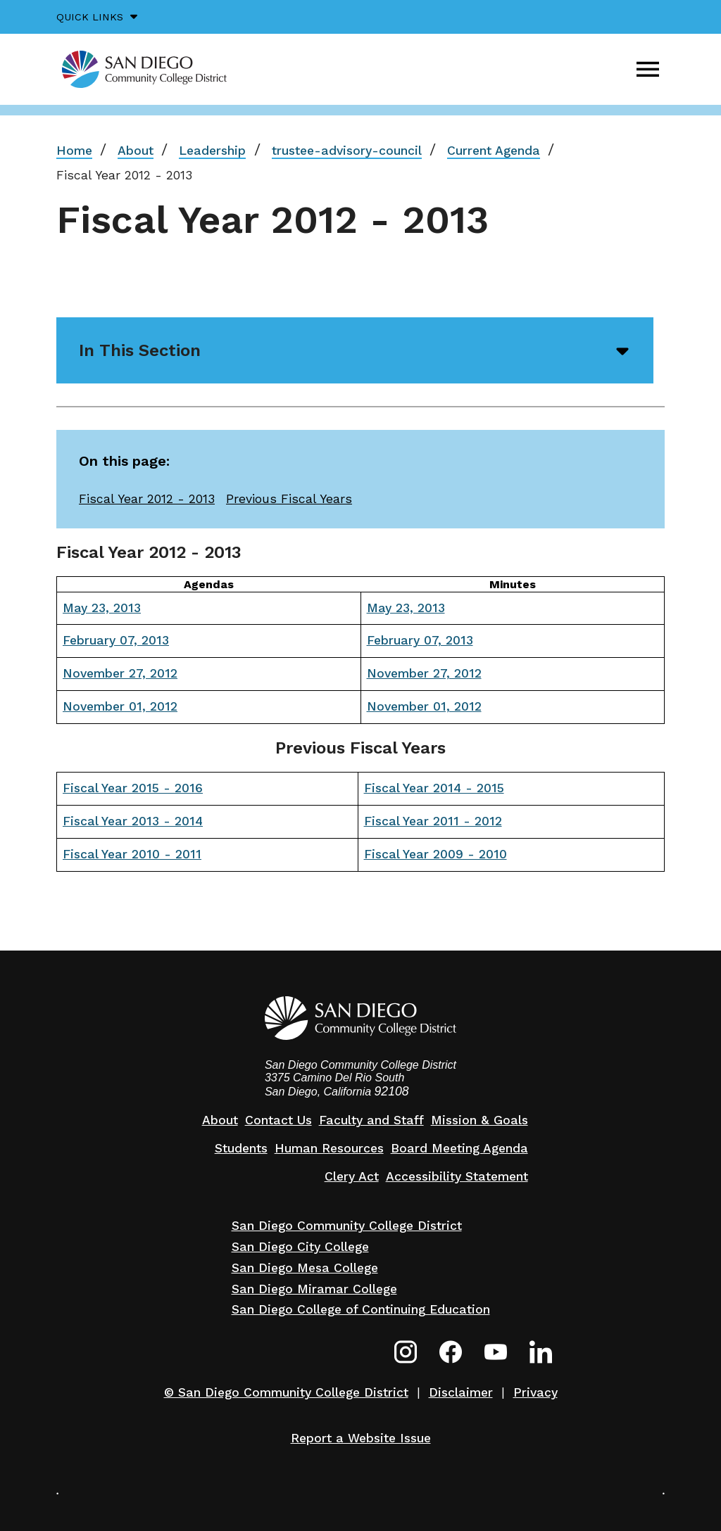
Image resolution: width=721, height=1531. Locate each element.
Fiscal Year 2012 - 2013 (147, 499)
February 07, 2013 (116, 640)
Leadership (212, 151)
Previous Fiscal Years (289, 499)
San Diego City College (300, 1247)
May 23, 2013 (102, 608)
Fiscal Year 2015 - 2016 (133, 788)
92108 (392, 1091)
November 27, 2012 (120, 673)
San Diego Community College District (347, 1226)
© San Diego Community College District (286, 1392)
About (135, 151)
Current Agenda (493, 151)
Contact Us (278, 1120)
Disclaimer (461, 1392)
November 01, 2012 (120, 706)
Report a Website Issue (361, 1438)
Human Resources (329, 1148)
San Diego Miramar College (314, 1289)
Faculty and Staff (371, 1120)
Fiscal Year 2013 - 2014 (133, 821)
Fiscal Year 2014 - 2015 (434, 788)
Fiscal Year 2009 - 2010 (435, 854)
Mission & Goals (479, 1120)
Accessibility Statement (457, 1176)
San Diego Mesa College (305, 1268)
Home (74, 151)
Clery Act (352, 1176)
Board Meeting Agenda (459, 1148)
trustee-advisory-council (347, 151)
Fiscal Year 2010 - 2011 (132, 854)
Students (241, 1148)
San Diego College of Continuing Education (361, 1309)
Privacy (535, 1392)
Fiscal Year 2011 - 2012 (433, 821)
